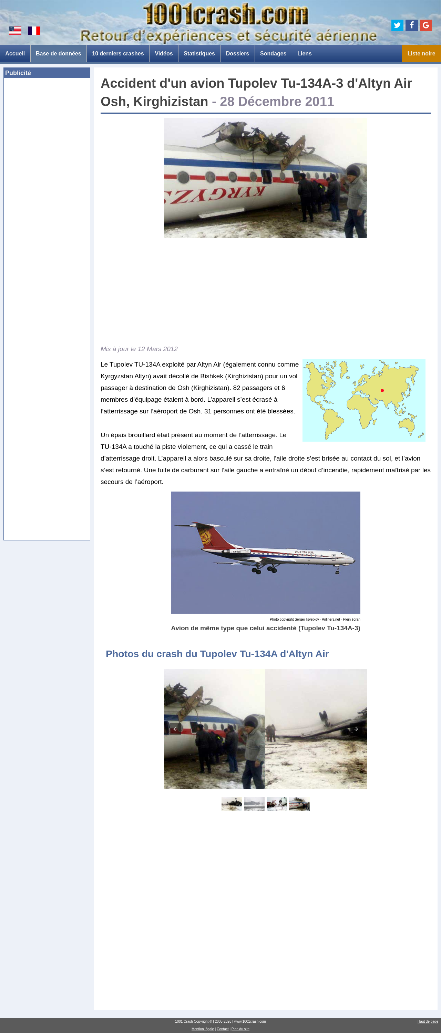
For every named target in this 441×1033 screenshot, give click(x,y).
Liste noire (421, 53)
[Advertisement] (47, 189)
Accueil (15, 53)
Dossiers (237, 53)
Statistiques (199, 53)
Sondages (273, 53)
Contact (222, 1029)
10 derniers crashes (118, 53)
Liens (304, 53)
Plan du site (240, 1029)
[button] (175, 729)
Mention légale (203, 1029)
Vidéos (164, 53)
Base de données (58, 53)
